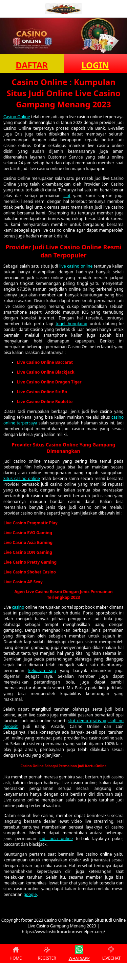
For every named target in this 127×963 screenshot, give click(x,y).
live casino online (75, 266)
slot (66, 195)
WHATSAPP (79, 953)
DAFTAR (32, 65)
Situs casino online (21, 478)
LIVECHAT (111, 953)
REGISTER (47, 953)
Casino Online (16, 117)
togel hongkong (71, 324)
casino (18, 607)
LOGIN (95, 65)
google (30, 894)
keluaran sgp (42, 670)
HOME (15, 953)
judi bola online (56, 838)
